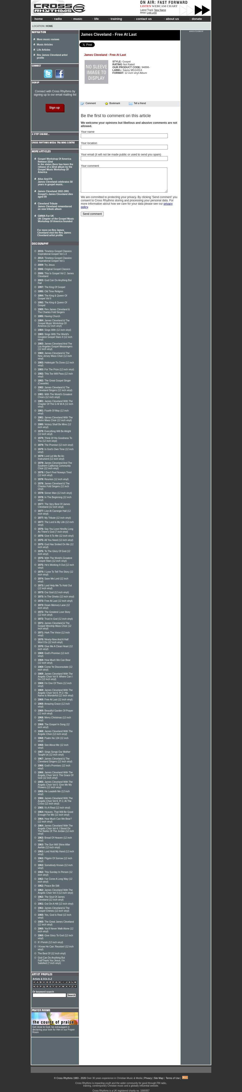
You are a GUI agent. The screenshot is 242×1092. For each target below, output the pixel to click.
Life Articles (43, 50)
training (115, 19)
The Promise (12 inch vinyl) (55, 445)
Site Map (158, 1078)
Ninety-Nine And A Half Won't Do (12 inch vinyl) (53, 641)
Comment (88, 103)
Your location (89, 143)
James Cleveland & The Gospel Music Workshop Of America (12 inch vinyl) (53, 323)
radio (56, 19)
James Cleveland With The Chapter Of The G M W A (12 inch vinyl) (55, 404)
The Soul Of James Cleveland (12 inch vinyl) (51, 898)
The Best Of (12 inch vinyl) (52, 953)
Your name (88, 131)
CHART (172, 6)
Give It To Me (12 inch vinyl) (56, 536)
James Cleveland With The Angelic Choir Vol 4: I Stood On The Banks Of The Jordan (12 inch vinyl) (56, 829)
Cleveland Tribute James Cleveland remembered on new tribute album (55, 206)
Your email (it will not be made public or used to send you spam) (121, 154)
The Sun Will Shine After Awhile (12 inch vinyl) (54, 846)
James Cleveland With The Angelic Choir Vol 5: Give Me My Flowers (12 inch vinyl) (55, 785)
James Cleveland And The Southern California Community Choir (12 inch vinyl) (55, 466)
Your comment (90, 166)
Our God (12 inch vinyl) (53, 592)
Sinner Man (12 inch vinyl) (55, 493)
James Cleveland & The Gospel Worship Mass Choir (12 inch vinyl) (54, 626)
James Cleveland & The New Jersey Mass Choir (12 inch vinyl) (55, 356)
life (95, 19)
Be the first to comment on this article (116, 115)
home (37, 19)
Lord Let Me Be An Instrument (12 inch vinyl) (51, 457)
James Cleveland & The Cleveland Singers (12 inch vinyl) (55, 389)
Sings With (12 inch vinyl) (54, 330)
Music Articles (45, 44)
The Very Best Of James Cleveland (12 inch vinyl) (54, 505)
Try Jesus (46, 265)
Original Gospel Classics (54, 269)
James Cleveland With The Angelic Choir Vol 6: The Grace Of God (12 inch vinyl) (55, 775)
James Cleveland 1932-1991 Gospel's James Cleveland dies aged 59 (55, 194)
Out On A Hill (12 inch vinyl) (55, 903)
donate (196, 19)
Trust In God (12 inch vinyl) (55, 619)
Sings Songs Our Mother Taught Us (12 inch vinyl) (54, 753)
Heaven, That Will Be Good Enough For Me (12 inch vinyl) (55, 813)
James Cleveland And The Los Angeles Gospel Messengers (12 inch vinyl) (55, 346)
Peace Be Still (48, 885)
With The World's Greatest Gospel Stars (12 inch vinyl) (55, 559)
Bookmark (112, 103)
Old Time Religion (50, 291)
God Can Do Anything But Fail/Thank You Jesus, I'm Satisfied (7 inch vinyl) (51, 960)
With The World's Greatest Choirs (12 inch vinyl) (55, 395)
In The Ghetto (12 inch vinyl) (56, 596)
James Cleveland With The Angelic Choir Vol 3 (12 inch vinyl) (55, 891)
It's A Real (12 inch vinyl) (54, 807)
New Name (160, 10)
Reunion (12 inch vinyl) (53, 479)
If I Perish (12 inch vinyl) (50, 942)
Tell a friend (137, 103)
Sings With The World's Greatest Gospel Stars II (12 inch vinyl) (55, 337)
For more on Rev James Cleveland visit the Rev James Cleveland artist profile (54, 233)
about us (171, 19)
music (76, 19)
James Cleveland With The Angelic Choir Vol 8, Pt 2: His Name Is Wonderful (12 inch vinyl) (55, 693)
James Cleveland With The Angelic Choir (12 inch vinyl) (55, 732)
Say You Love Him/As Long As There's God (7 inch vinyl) (55, 530)
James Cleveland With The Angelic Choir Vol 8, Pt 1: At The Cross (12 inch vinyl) (55, 801)
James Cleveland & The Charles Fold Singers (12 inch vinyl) (53, 486)
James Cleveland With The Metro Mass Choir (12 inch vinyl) (55, 419)
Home (49, 26)
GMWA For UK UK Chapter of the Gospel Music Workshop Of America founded (56, 219)
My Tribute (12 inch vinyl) (54, 518)
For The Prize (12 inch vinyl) (56, 369)
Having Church (49, 316)
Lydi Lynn (152, 12)
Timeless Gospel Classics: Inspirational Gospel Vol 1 (55, 259)
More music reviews (48, 39)
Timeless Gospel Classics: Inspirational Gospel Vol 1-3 (55, 252)
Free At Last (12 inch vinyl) (55, 601)
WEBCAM (159, 6)
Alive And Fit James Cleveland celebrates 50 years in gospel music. (55, 182)
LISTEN (145, 6)
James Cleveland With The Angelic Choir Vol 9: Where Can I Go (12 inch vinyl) (55, 676)
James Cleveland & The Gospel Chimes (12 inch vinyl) (53, 909)
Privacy (148, 1078)
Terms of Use (173, 1078)
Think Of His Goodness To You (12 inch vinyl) (55, 439)
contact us (143, 19)
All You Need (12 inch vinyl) (55, 540)
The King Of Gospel (51, 287)
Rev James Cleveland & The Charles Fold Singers (54, 311)
